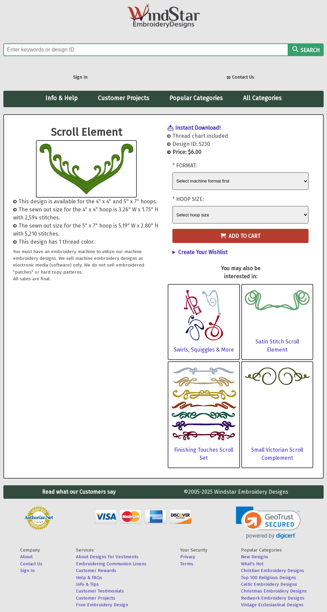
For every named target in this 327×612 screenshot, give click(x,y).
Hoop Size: (190, 199)
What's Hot (252, 564)
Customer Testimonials (100, 591)
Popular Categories (196, 98)
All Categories (262, 98)
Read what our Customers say (79, 492)
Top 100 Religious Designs (268, 577)
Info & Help (61, 98)
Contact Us (240, 78)
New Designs (254, 557)
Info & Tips (87, 584)
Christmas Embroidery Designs (274, 591)
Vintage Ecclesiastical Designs (272, 605)
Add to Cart (240, 236)
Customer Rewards (96, 570)
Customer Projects (123, 98)
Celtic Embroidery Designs (269, 584)
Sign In (80, 77)
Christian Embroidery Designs (272, 570)
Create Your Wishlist (203, 252)
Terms (186, 564)
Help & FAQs (89, 577)
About (26, 557)
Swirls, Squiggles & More (204, 349)
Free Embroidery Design (102, 605)
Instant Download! (197, 128)
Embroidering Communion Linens (111, 564)
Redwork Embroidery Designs (272, 598)
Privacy (187, 557)
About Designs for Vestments (107, 557)
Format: (186, 165)
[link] (268, 523)
